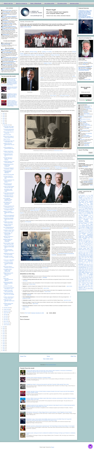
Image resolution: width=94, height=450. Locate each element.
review (79, 266)
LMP (89, 244)
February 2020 (7, 323)
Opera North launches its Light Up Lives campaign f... (8, 294)
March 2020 (6, 321)
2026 (4, 113)
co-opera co (88, 218)
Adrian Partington (87, 105)
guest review (90, 237)
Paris (85, 260)
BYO (83, 212)
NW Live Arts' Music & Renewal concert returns (8, 267)
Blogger (52, 447)
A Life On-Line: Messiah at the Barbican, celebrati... (8, 168)
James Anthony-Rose (84, 130)
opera (92, 255)
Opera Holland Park (82, 256)
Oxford (79, 259)
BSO (88, 207)
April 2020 (6, 319)
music (89, 247)
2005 (4, 350)
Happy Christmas (6, 139)
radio (87, 264)
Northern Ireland (81, 254)
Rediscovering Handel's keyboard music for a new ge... (8, 283)
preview (80, 264)
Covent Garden (84, 223)
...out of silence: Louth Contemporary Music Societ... (8, 190)
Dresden (79, 225)
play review (91, 261)
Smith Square (90, 271)
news (91, 250)
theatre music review (89, 280)
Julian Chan (85, 123)
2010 (4, 342)
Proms (85, 264)
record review (86, 265)
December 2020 (7, 125)
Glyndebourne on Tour (82, 235)
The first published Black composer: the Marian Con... (8, 263)
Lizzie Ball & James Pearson (85, 125)
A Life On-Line (81, 195)
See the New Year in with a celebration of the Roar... (8, 127)
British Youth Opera (82, 206)
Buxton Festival (88, 208)
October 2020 (6, 309)
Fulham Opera (90, 232)
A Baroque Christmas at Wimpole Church (8, 225)
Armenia (83, 198)
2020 (4, 123)
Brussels (85, 207)
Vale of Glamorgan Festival (83, 283)
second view (90, 270)
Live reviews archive (49, 3)
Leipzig (79, 243)
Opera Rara (86, 257)
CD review (25, 280)
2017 (4, 330)
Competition (85, 219)
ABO (79, 196)
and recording (66, 228)
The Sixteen (82, 280)
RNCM (91, 266)
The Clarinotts (28, 221)
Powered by (85, 100)
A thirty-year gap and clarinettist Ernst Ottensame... (7, 171)
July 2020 (6, 314)
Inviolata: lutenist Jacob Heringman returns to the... (8, 155)
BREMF (80, 205)
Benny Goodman (45, 228)
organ (90, 258)
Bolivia (85, 204)
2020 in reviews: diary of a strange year (8, 132)
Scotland (80, 270)
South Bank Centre (88, 273)
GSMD (79, 237)
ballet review (85, 199)
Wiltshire (91, 287)
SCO (92, 269)
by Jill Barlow (86, 210)
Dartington (83, 224)
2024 (4, 116)
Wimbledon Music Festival (83, 288)
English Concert (89, 227)
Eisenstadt (80, 227)
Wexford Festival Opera (88, 286)
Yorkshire (84, 289)
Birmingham (80, 204)
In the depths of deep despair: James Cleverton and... (7, 270)
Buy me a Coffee (87, 79)
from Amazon (45, 267)
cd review (45, 277)
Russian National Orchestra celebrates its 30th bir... (8, 194)
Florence (86, 232)
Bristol (86, 205)
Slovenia (86, 271)
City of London (87, 217)
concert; (91, 221)
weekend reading (84, 285)
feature (88, 230)
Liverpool (85, 244)
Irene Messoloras (87, 107)
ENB (85, 227)
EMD (83, 227)
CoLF (92, 218)
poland (79, 262)
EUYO (79, 230)
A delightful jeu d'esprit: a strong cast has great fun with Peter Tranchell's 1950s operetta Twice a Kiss (47, 384)
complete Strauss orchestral (61, 168)
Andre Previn (57, 166)
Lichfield (79, 244)
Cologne (79, 219)
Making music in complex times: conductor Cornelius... (8, 274)
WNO (89, 288)
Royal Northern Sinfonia (64, 95)
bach (79, 199)
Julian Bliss (87, 144)
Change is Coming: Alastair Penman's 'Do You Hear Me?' (8, 246)
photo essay (86, 261)
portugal (83, 262)
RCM (92, 264)
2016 (4, 331)
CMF (84, 218)
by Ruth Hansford (85, 211)
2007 (4, 347)
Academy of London (47, 51)
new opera (80, 250)
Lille (82, 244)
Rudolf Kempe (28, 168)
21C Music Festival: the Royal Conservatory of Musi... (8, 177)
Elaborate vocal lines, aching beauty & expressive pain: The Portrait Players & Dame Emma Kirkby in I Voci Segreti (50, 426)
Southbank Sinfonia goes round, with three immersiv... (8, 304)
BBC (83, 202)
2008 (4, 345)
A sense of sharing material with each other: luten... (8, 187)
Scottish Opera (85, 270)
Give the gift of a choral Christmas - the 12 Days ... (8, 257)
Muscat (87, 247)
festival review (84, 231)
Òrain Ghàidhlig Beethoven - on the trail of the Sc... (8, 228)
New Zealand (88, 250)
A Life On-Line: (87, 195)
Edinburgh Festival (89, 226)
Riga (87, 266)
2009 (4, 343)
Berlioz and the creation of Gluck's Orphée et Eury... (8, 137)
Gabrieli (79, 233)
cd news (25, 26)
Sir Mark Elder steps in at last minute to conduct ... (8, 196)
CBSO (90, 213)
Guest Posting (84, 237)
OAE (81, 255)
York (82, 289)
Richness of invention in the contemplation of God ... (8, 207)
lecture (83, 242)
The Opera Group (86, 279)
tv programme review (84, 282)
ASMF (86, 198)
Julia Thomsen (87, 113)
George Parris (87, 124)
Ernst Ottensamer (40, 55)
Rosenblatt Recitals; (82, 267)
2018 (4, 328)
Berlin (92, 203)
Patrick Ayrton (86, 135)
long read (84, 245)
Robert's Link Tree (8, 3)
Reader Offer (80, 265)
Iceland (89, 238)
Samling (83, 269)
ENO (79, 228)
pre (89, 262)
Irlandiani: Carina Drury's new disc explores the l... (8, 152)
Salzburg (80, 269)
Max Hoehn (85, 111)
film (86, 231)
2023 (4, 118)
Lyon (92, 245)
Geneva (88, 233)
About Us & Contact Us (21, 3)
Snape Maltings (81, 272)
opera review (69, 286)
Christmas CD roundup (7, 286)
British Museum (90, 205)
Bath (79, 201)
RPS (87, 267)
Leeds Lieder (90, 242)
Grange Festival (90, 235)
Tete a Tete (89, 278)
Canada (84, 213)
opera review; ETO (85, 258)
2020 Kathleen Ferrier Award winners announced (7, 203)
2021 (4, 121)
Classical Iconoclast (91, 179)
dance (79, 224)
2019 (4, 326)
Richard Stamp (33, 51)
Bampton (80, 200)
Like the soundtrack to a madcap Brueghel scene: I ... (8, 148)
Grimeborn (91, 236)
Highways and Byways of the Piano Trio (8, 237)
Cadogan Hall (90, 212)
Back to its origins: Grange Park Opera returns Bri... (8, 244)
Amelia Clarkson (87, 127)
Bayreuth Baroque (84, 201)
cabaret (85, 212)
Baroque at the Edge (89, 200)
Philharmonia (80, 261)
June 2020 (6, 316)
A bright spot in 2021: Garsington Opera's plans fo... (8, 300)
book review (90, 204)
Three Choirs (87, 281)
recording (91, 265)
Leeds (86, 242)
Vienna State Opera (34, 210)
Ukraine (90, 282)
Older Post (73, 356)
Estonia (86, 228)
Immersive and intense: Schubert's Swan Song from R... (8, 250)
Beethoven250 (85, 203)
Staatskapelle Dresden (44, 168)
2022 (4, 120)
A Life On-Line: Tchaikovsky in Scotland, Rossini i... (8, 209)
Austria (89, 198)
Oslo (92, 258)
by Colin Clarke (88, 209)
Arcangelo (80, 198)
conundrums (87, 222)
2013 (4, 337)
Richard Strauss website (58, 150)
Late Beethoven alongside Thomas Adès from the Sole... (8, 219)
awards (92, 198)
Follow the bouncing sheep (8, 174)
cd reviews (91, 215)
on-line (84, 255)
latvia (92, 241)
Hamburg (80, 238)
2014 (4, 335)
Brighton (83, 205)
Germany (91, 233)
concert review (32, 284)
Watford (91, 284)
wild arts (87, 287)
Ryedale (79, 268)
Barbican (83, 200)
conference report (81, 222)
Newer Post (23, 356)
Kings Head (83, 241)
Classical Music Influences (83, 70)
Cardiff (87, 213)
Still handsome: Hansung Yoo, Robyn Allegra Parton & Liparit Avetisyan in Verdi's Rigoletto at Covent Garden (49, 412)
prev (92, 262)
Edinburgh (83, 226)
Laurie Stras (82, 139)
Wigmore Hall (81, 287)
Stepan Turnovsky (55, 55)
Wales (83, 284)
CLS (82, 218)
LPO (87, 245)
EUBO (92, 228)
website (79, 285)
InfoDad (91, 184)
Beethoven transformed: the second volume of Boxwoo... (8, 181)
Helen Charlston (89, 108)
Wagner (79, 284)
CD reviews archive (62, 3)
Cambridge (80, 213)
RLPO (89, 266)
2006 (4, 348)
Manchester (83, 246)
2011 (4, 340)
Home (24, 308)
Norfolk (91, 251)
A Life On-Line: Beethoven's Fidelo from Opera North (8, 216)
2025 (4, 115)
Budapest (91, 207)
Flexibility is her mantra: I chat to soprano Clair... (8, 222)
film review (89, 231)
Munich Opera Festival (82, 247)
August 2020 (6, 312)
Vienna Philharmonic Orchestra (27, 55)
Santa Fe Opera (88, 269)
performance (90, 260)
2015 (4, 333)
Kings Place (88, 241)
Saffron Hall (84, 268)
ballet (81, 199)
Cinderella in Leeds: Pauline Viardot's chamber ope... (8, 231)
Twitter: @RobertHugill (35, 3)
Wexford (82, 286)
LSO (90, 245)
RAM (90, 264)
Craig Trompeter (83, 121)
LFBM (90, 243)
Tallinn (79, 278)
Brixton (83, 207)
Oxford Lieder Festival (85, 259)
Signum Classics (48, 63)
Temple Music (83, 278)
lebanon (79, 242)
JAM (79, 241)
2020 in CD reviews (7, 134)
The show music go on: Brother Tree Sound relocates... (7, 158)
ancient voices (90, 197)
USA (92, 282)
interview (29, 26)
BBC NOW (87, 202)
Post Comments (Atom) (51, 364)
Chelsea (79, 216)
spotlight (91, 274)
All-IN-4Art (84, 197)
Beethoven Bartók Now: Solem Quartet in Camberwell (8, 240)
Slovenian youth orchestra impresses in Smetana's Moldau (38, 377)
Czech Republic (90, 223)
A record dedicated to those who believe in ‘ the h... (8, 288)
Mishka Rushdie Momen (87, 136)
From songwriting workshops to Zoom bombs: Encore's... (7, 199)
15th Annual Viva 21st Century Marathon (7, 184)
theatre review (81, 281)
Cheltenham (85, 216)
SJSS (83, 271)
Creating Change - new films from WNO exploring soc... (7, 233)
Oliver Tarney (86, 114)
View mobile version (48, 359)
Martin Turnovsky (68, 239)
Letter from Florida (84, 243)
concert (91, 219)
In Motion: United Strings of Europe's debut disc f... (8, 297)
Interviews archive (74, 3)
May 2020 (6, 317)
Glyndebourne (90, 234)
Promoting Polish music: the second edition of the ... (8, 141)
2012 (4, 338)
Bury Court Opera (81, 208)
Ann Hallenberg (89, 133)
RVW (92, 267)
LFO (92, 243)
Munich (92, 246)
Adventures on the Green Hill (87, 196)
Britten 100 (88, 206)
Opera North (81, 257)
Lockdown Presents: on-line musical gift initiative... (8, 162)
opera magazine (89, 256)
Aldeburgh (80, 197)
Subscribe (85, 95)
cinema (83, 217)
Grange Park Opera (83, 236)
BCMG (79, 203)
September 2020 (7, 311)
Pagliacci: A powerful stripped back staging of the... (8, 212)
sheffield (79, 271)
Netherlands (86, 249)
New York (83, 250)
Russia (90, 267)
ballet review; (90, 199)
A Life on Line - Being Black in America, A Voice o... (8, 260)
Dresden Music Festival (86, 225)
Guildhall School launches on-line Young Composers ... (8, 165)
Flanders (82, 232)
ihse (92, 238)
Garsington (84, 233)
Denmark (87, 224)
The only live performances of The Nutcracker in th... (8, 130)
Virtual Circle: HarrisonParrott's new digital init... (8, 279)
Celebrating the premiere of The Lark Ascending (8, 254)
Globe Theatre (81, 234)
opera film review (67, 300)
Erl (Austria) (83, 228)
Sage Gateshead (53, 95)
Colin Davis (37, 208)
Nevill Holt (91, 249)
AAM (92, 195)
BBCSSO (91, 202)
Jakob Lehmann (87, 142)
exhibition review (83, 230)
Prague (87, 262)
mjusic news (88, 246)
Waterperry (87, 284)
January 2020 (6, 324)
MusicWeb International (88, 181)
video (91, 283)
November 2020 (7, 307)
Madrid (79, 246)
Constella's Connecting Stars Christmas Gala (8, 291)
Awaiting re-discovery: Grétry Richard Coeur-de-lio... (8, 144)
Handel (84, 238)
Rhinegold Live (83, 266)
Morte (4, 276)
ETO (89, 228)
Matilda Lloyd (86, 145)
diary (92, 224)
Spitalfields (80, 274)
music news (86, 248)
